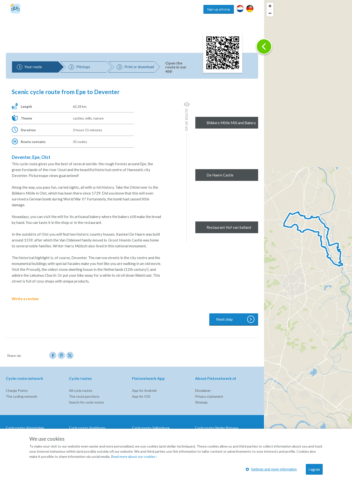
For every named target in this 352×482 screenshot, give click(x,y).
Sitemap (201, 402)
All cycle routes (80, 390)
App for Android (144, 390)
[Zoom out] (270, 13)
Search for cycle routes (86, 402)
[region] (308, 241)
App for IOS (141, 396)
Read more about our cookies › (134, 456)
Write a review (28, 299)
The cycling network (21, 396)
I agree (314, 469)
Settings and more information (271, 469)
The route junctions (84, 396)
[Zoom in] (270, 6)
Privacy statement (209, 396)
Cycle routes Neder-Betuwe (216, 428)
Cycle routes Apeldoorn (87, 428)
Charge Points (17, 390)
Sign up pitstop (218, 9)
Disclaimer (203, 390)
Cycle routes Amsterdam (25, 428)
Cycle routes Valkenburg (151, 428)
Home (196, 9)
